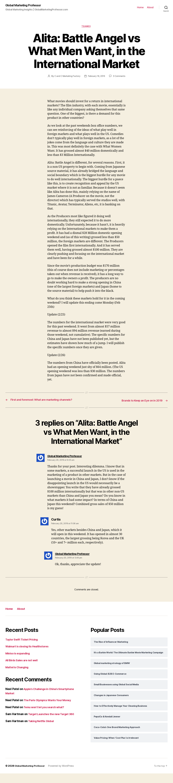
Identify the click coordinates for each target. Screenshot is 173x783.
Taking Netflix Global (42, 730)
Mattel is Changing (18, 676)
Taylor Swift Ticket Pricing (23, 649)
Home (140, 7)
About (150, 7)
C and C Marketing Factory (77, 76)
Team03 (86, 27)
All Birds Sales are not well (23, 670)
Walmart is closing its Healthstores (29, 656)
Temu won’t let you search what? (46, 716)
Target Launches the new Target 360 (53, 723)
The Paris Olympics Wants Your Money (50, 709)
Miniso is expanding (18, 662)
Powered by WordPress (63, 775)
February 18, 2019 (107, 76)
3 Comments (88, 82)
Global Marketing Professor (25, 5)
